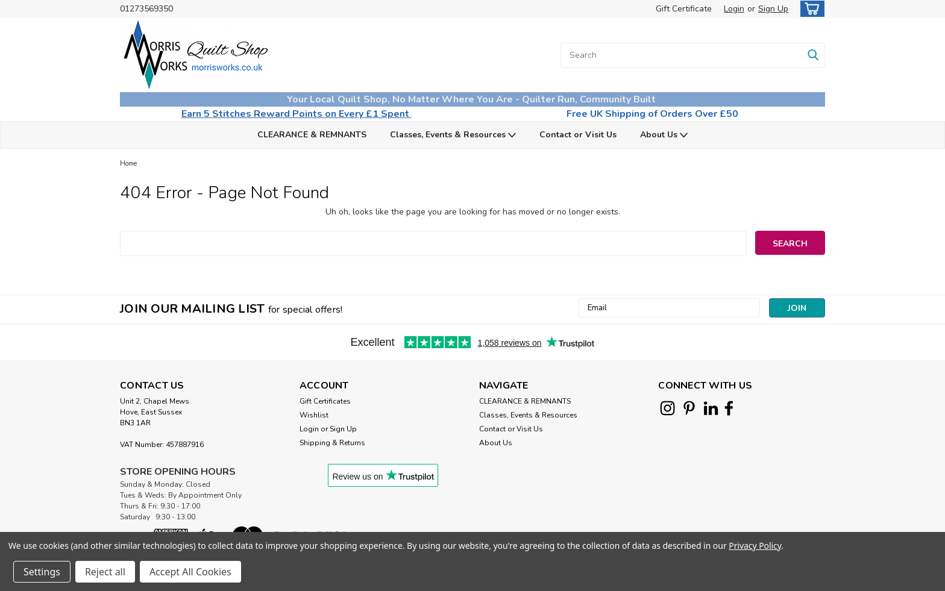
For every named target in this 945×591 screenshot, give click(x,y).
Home (128, 163)
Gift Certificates (325, 401)
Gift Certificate (684, 8)
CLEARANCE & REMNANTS (311, 134)
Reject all (105, 571)
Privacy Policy (755, 545)
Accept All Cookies (190, 571)
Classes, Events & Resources (453, 135)
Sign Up (773, 8)
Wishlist (314, 415)
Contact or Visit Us (578, 134)
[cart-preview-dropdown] (809, 9)
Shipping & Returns (332, 443)
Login (734, 8)
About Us (664, 135)
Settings (42, 571)
